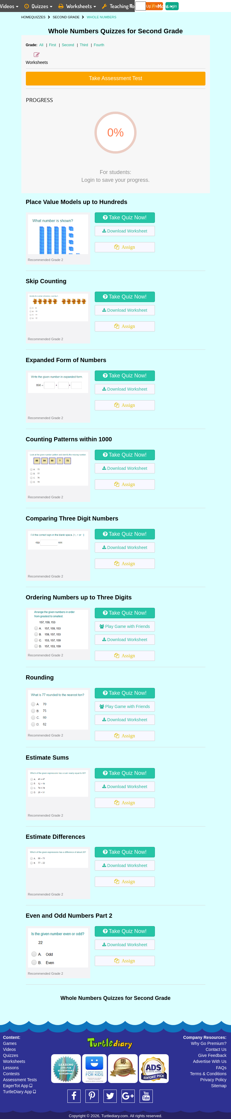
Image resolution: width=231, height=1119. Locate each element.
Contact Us (216, 1049)
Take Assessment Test (115, 78)
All (41, 45)
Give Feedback (212, 1055)
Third (84, 45)
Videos (9, 1049)
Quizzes (10, 1055)
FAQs (221, 1067)
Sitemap (218, 1085)
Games (10, 1043)
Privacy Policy (213, 1079)
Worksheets (14, 1061)
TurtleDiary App (19, 1091)
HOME (26, 17)
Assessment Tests (20, 1079)
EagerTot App (17, 1085)
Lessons (11, 1067)
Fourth (99, 45)
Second (68, 45)
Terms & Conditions (208, 1073)
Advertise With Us (209, 1061)
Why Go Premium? (208, 1043)
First (53, 45)
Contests (11, 1073)
